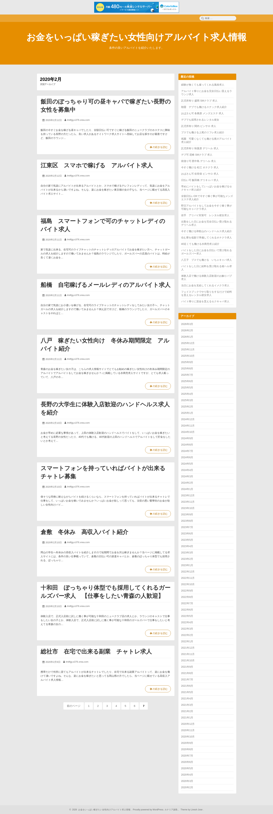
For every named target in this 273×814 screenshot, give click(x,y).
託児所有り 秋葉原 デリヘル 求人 (200, 148)
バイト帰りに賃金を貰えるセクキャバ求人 (205, 301)
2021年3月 (187, 704)
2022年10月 (188, 584)
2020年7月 (187, 755)
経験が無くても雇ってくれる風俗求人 (202, 84)
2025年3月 (187, 400)
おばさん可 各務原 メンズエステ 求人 (202, 113)
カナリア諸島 (171, 809)
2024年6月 (187, 457)
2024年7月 (187, 451)
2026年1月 (187, 336)
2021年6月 (187, 685)
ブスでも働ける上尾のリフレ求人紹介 (202, 132)
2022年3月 (187, 628)
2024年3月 (187, 476)
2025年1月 (187, 412)
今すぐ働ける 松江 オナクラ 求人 (200, 167)
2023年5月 (187, 539)
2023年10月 (188, 508)
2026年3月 (187, 324)
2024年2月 (187, 482)
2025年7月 (187, 374)
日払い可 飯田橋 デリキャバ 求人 (200, 180)
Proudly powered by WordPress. (148, 809)
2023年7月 (187, 527)
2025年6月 (187, 381)
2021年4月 (187, 698)
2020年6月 (187, 762)
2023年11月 (188, 501)
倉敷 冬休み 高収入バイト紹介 (84, 532)
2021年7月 (187, 679)
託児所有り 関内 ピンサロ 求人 (198, 126)
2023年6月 (187, 533)
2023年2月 (187, 558)
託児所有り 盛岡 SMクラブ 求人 (199, 100)
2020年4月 (187, 774)
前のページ (73, 705)
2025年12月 (188, 343)
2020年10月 (188, 736)
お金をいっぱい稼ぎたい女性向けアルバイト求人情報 (136, 37)
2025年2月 (187, 406)
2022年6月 (187, 609)
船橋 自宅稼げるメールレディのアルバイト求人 (105, 285)
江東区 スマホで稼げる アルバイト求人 (97, 165)
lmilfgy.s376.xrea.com (78, 120)
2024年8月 (187, 444)
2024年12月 (188, 419)
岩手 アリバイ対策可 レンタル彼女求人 (205, 215)
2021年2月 (187, 711)
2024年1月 (187, 489)
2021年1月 (187, 717)
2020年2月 (187, 787)
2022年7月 (187, 603)
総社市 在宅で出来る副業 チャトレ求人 (96, 651)
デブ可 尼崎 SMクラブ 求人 (196, 154)
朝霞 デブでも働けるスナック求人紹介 (204, 107)
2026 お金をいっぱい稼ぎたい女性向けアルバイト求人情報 (100, 809)
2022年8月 (187, 596)
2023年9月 (187, 514)
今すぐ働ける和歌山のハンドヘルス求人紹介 (206, 231)
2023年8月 (187, 520)
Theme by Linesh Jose (192, 809)
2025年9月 (187, 362)
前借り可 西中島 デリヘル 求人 (198, 161)
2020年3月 (187, 781)
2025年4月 (187, 393)
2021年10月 (188, 660)
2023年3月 (187, 552)
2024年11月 (188, 425)
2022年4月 (187, 622)
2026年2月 (187, 330)
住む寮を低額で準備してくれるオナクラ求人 (206, 237)
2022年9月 (187, 590)
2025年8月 (187, 368)
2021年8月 (187, 673)
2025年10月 (188, 355)
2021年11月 (188, 654)
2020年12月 (188, 723)
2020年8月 (187, 749)
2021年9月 (187, 666)
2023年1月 (187, 565)
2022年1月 (187, 641)
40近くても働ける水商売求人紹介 (200, 243)
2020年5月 (187, 768)
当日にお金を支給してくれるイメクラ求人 (205, 285)
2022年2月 (187, 635)
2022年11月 (188, 577)
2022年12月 (188, 571)
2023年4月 (187, 546)
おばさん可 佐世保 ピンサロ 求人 (200, 173)
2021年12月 (188, 647)
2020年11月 (188, 730)
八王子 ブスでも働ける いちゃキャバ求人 (206, 259)
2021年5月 (187, 692)
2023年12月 (188, 495)
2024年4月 (187, 470)
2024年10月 (188, 431)
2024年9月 (187, 438)
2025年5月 (187, 387)
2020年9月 (187, 742)
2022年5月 (187, 616)
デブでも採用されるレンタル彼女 (200, 119)
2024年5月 (187, 463)
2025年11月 (188, 349)
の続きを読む (158, 148)
